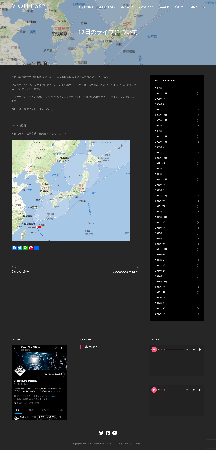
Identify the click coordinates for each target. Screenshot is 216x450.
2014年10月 (161, 249)
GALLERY (164, 7)
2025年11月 (161, 93)
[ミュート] (194, 349)
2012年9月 (160, 303)
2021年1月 (160, 131)
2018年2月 (160, 190)
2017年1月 (160, 211)
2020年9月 (160, 147)
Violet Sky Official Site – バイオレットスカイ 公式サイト (109, 444)
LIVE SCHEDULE (107, 7)
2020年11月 (161, 141)
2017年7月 (160, 206)
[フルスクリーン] (199, 349)
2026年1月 (160, 88)
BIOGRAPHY (127, 7)
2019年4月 (160, 163)
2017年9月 (160, 201)
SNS (193, 7)
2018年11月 (161, 179)
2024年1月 (160, 109)
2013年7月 (160, 287)
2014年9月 (160, 254)
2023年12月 (161, 115)
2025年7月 (160, 98)
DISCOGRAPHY (146, 7)
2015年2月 (160, 244)
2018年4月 (160, 185)
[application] (176, 360)
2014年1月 (160, 276)
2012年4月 (160, 314)
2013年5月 (160, 292)
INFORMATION (86, 7)
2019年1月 (160, 174)
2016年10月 (161, 217)
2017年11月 (161, 195)
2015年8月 (160, 238)
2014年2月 (160, 271)
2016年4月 (160, 228)
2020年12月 (161, 136)
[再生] (154, 349)
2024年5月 (160, 104)
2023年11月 (161, 120)
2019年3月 (160, 168)
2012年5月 (160, 308)
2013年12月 (161, 281)
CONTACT (180, 7)
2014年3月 (160, 265)
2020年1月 (160, 152)
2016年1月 (160, 233)
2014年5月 (160, 260)
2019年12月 (161, 158)
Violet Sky (90, 346)
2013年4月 (160, 297)
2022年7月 (160, 125)
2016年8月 (160, 222)
